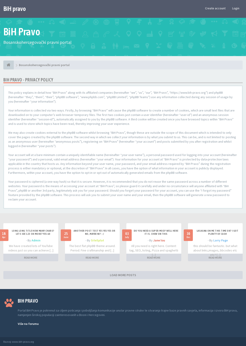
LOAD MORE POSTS (123, 275)
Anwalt (38, 341)
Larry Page (220, 240)
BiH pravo (14, 8)
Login (235, 8)
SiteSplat (97, 240)
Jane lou (159, 240)
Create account (215, 8)
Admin (36, 240)
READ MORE (30, 257)
